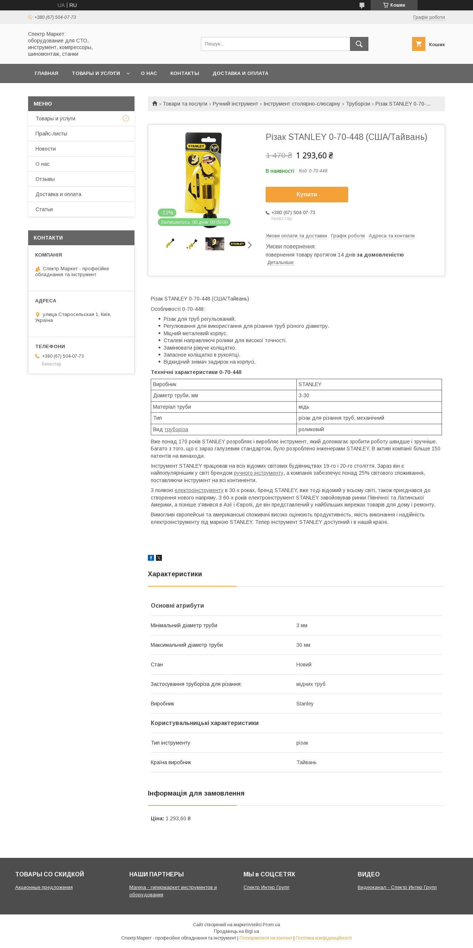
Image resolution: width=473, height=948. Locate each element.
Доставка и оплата (240, 73)
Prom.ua (271, 924)
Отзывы (45, 179)
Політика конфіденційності (324, 938)
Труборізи (358, 104)
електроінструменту (199, 490)
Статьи (44, 209)
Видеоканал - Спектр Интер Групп (397, 887)
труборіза (176, 429)
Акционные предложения (44, 887)
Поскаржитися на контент (265, 938)
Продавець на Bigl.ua (236, 931)
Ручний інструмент (235, 104)
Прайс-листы (51, 134)
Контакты (184, 73)
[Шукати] (359, 44)
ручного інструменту (258, 473)
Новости (45, 149)
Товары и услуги (96, 73)
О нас (149, 73)
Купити (307, 194)
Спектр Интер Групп (266, 887)
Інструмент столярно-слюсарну (301, 104)
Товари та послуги (185, 104)
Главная (46, 73)
